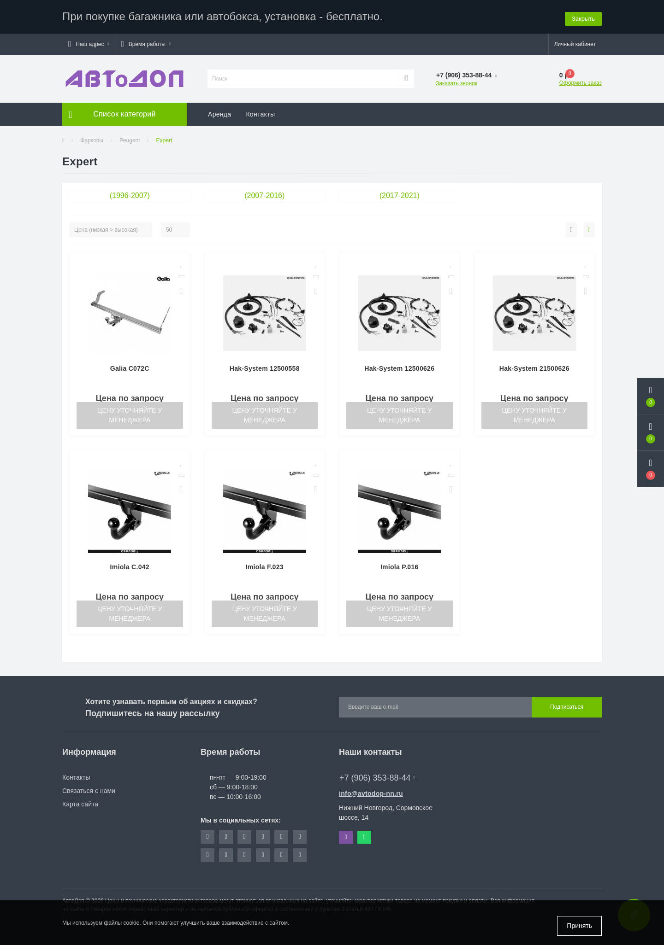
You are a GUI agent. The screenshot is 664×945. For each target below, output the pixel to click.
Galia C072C (129, 367)
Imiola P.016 (399, 565)
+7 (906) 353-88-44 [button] (377, 776)
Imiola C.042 (129, 565)
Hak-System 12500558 (265, 367)
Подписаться (566, 706)
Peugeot (129, 139)
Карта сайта (80, 802)
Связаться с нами (88, 789)
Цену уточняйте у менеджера (129, 413)
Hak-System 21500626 (534, 367)
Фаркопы (91, 139)
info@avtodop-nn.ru (371, 792)
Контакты (260, 113)
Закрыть (583, 15)
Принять (579, 925)
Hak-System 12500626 (399, 367)
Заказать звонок (456, 82)
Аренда (219, 113)
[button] (88, 42)
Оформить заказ (580, 81)
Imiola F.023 (265, 565)
